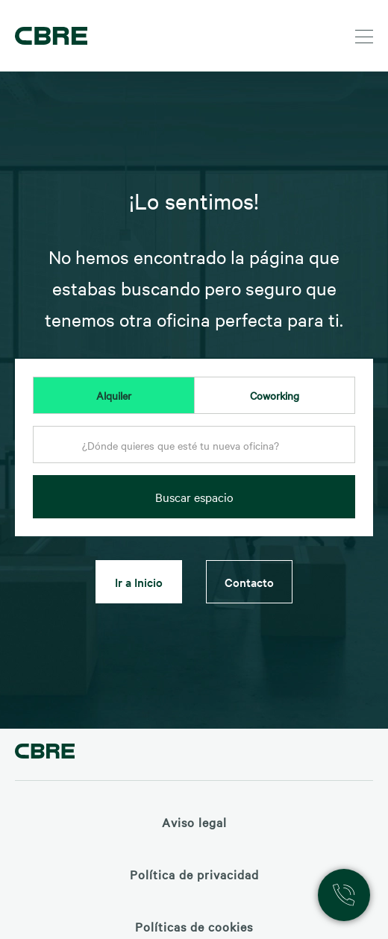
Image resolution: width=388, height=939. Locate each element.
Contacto (249, 582)
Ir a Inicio (139, 582)
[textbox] (194, 445)
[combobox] (194, 449)
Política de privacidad (194, 874)
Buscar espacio (194, 497)
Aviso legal (194, 822)
